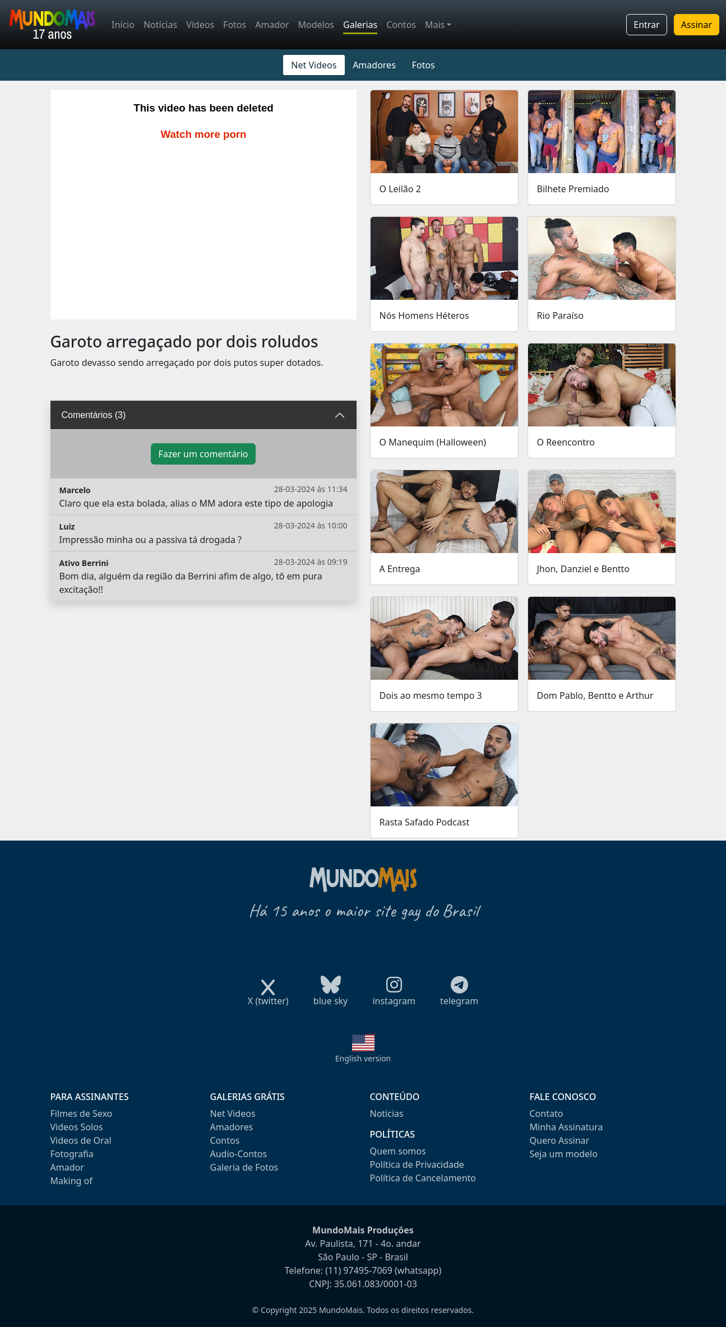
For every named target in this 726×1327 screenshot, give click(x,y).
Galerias (360, 24)
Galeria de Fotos (244, 1167)
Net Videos (313, 65)
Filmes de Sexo (81, 1113)
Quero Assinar (560, 1140)
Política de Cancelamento (423, 1178)
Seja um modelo (564, 1154)
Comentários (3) (94, 415)
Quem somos (398, 1151)
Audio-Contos (238, 1154)
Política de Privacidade (417, 1164)
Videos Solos (76, 1127)
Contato (546, 1113)
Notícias (160, 24)
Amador (272, 24)
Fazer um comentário (203, 454)
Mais (435, 24)
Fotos (234, 24)
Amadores (374, 65)
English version (363, 1058)
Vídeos (200, 24)
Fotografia (72, 1154)
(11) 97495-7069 (358, 1270)
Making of (71, 1181)
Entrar (646, 24)
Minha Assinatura (566, 1127)
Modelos (316, 24)
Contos (401, 24)
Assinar (696, 24)
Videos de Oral (81, 1140)
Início (123, 24)
